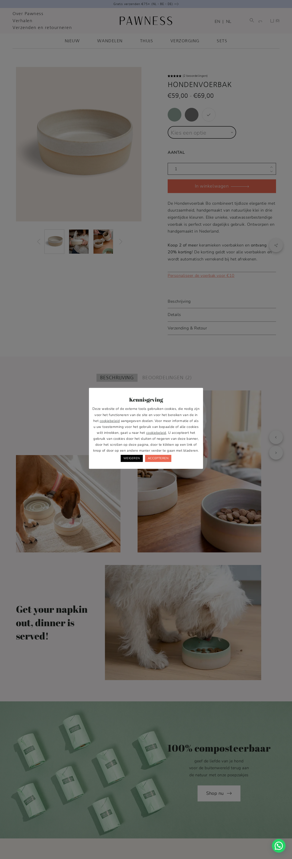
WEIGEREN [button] (131, 458)
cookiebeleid (110, 421)
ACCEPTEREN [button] (158, 458)
